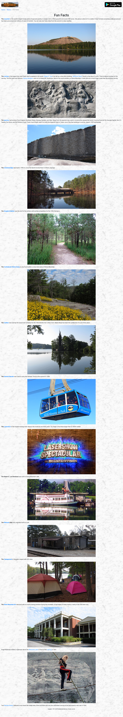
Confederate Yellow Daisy (12, 267)
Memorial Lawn (33, 649)
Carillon (6, 323)
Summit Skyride (9, 376)
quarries (6, 120)
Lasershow (7, 426)
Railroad (6, 522)
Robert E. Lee (48, 76)
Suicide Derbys (8, 705)
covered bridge (8, 168)
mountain (7, 19)
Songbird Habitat (9, 211)
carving (6, 76)
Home (3, 10)
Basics (9, 10)
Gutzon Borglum (28, 78)
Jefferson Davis (77, 76)
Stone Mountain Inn (10, 604)
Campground (8, 559)
